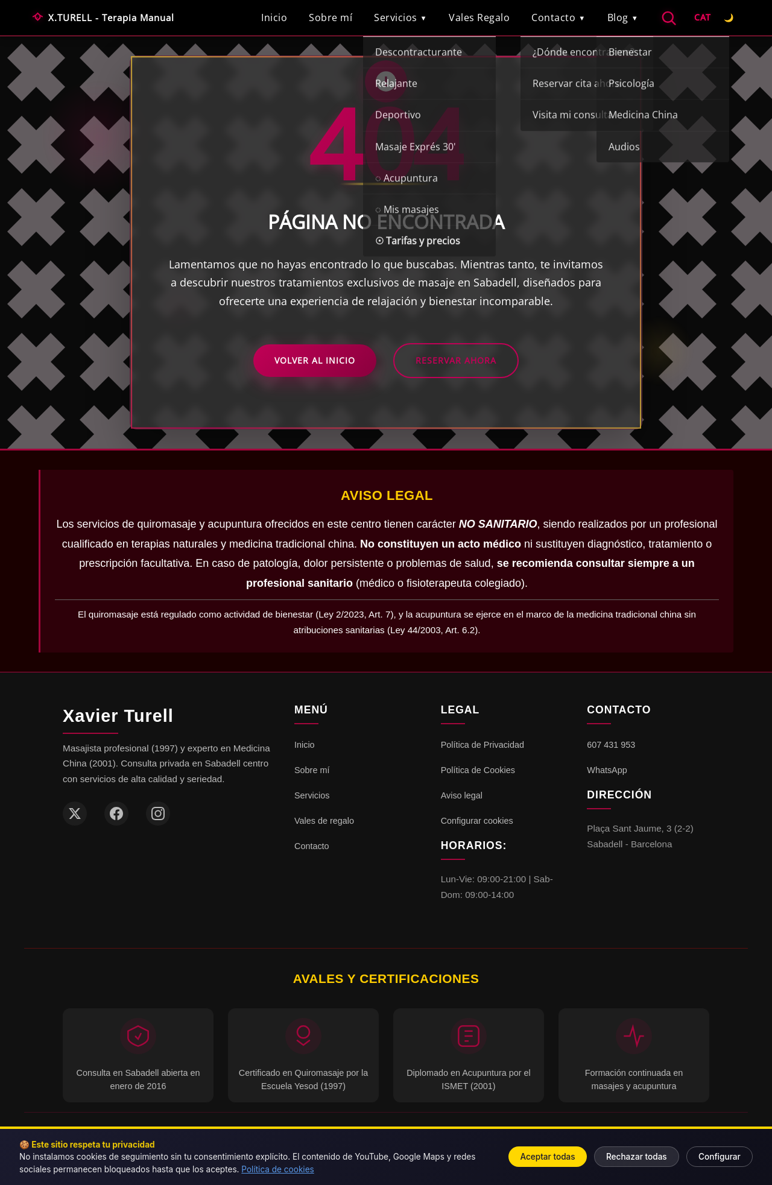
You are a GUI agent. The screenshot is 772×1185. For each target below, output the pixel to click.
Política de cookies (277, 1169)
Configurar (719, 1156)
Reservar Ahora (456, 360)
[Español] (702, 18)
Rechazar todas (636, 1156)
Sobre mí (330, 17)
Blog (623, 17)
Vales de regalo (324, 821)
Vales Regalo (479, 17)
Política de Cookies (478, 770)
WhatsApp (607, 770)
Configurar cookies (477, 821)
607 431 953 (611, 745)
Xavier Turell (118, 715)
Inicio (274, 17)
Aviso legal (461, 795)
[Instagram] (158, 813)
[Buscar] (668, 18)
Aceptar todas (547, 1156)
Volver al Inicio (314, 360)
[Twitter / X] (75, 813)
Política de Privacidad (482, 745)
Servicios (400, 17)
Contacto (558, 17)
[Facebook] (116, 813)
